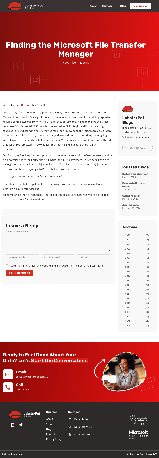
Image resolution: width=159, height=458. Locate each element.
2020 (127, 262)
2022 (127, 253)
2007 (127, 321)
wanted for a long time (57, 131)
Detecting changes (135, 174)
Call (19, 385)
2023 (127, 248)
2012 (127, 298)
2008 (127, 316)
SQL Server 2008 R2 (27, 126)
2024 (127, 244)
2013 (127, 294)
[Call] (8, 387)
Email (21, 372)
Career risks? (131, 195)
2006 (127, 325)
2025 (127, 239)
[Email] (8, 374)
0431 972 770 (24, 389)
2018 (127, 271)
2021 (127, 257)
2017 (127, 275)
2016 (127, 280)
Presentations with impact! (135, 185)
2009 (127, 312)
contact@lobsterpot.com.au (32, 376)
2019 (127, 266)
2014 (127, 289)
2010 (127, 307)
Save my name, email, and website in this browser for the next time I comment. (57, 265)
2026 (127, 235)
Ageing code (130, 205)
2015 (127, 284)
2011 (127, 303)
